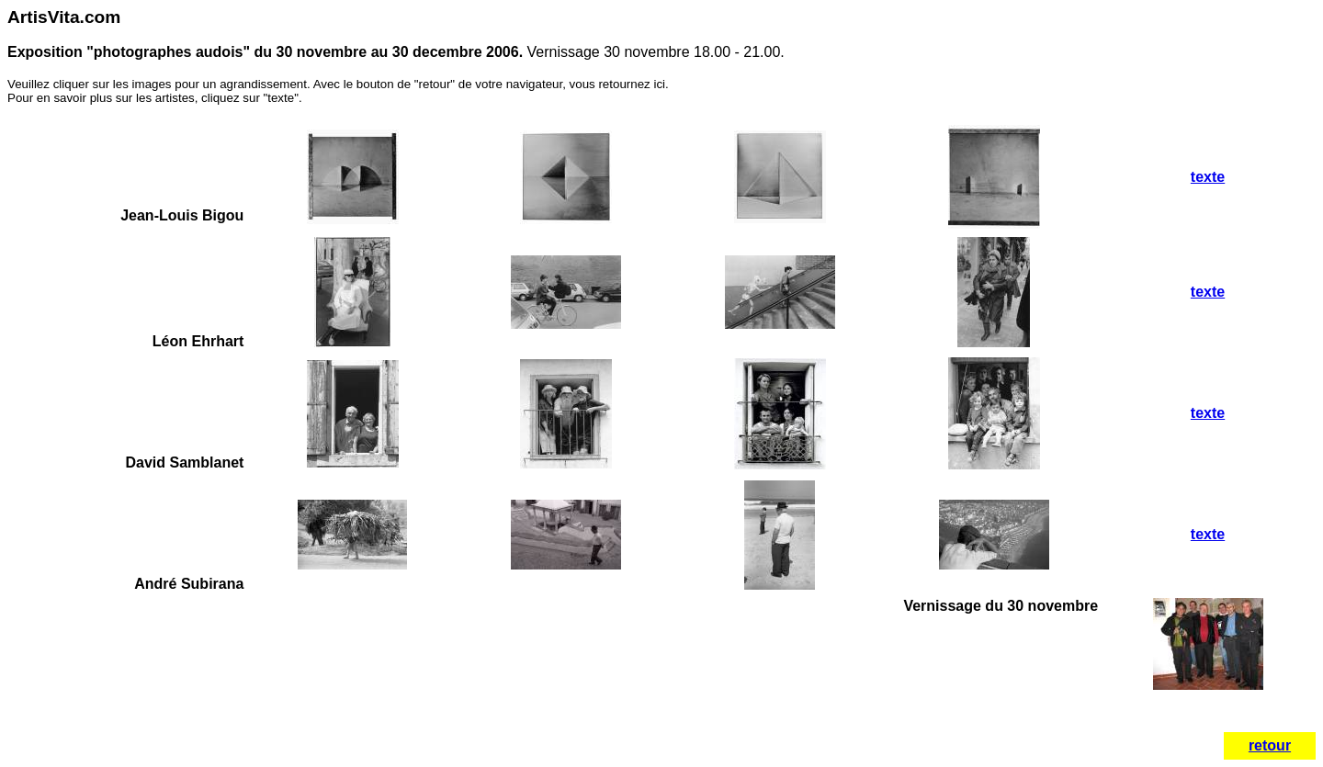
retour (1270, 745)
